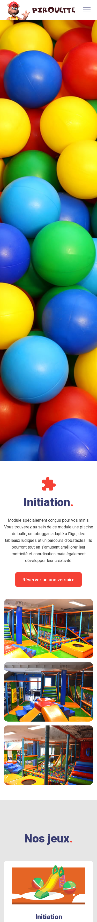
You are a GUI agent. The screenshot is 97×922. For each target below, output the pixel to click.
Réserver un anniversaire (48, 579)
